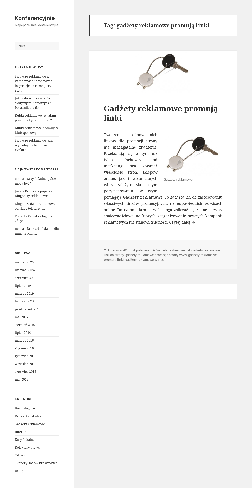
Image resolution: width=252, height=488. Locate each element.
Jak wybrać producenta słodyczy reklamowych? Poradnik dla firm (33, 103)
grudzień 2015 (25, 356)
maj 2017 (21, 317)
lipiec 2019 (23, 286)
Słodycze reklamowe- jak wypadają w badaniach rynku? (34, 145)
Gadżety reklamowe (30, 424)
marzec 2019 (24, 293)
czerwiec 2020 (25, 278)
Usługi (19, 471)
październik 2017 (28, 309)
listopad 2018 (25, 301)
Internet (21, 432)
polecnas (142, 250)
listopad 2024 (25, 270)
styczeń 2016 (24, 348)
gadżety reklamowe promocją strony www (156, 255)
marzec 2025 (24, 262)
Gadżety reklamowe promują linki (161, 113)
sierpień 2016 (25, 325)
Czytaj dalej (182, 222)
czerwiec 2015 (25, 371)
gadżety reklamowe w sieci (145, 259)
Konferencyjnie (35, 17)
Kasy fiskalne (25, 439)
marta (19, 229)
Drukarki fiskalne (28, 416)
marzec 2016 (24, 340)
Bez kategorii (25, 408)
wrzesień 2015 (25, 364)
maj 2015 (21, 379)
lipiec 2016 (23, 332)
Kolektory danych (28, 447)
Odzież (20, 455)
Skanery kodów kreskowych (36, 463)
